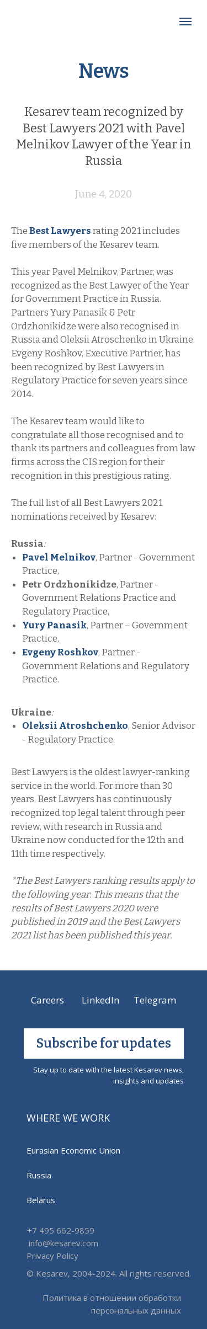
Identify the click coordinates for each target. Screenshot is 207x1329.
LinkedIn (100, 1000)
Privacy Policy (52, 1255)
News (103, 71)
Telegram (155, 1000)
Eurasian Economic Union (73, 1150)
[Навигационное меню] (185, 21)
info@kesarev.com (63, 1242)
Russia (38, 1175)
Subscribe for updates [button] (103, 1043)
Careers (47, 1000)
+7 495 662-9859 (60, 1230)
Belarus (40, 1199)
